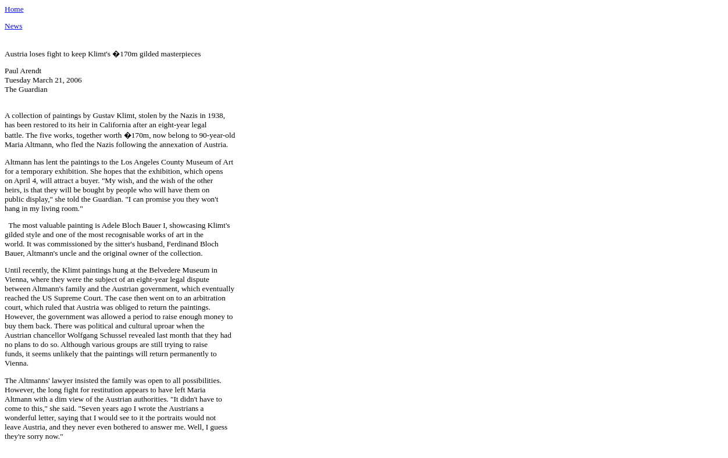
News (13, 26)
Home (14, 9)
